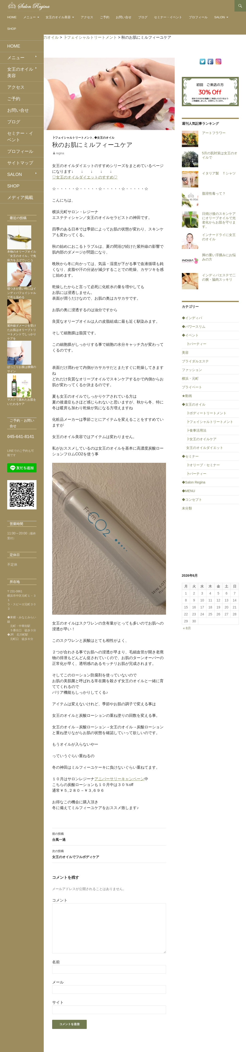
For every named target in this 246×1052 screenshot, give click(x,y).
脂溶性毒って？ (214, 193)
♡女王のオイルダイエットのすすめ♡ (84, 177)
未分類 (187, 508)
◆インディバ (192, 318)
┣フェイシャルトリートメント (72, 137)
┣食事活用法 (196, 430)
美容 (185, 352)
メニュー (29, 17)
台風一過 (109, 836)
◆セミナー (190, 456)
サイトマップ (20, 163)
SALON (219, 17)
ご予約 (104, 17)
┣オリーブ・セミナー (203, 465)
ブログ (143, 17)
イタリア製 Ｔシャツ (219, 173)
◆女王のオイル (104, 137)
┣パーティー (196, 344)
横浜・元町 (190, 378)
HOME (12, 17)
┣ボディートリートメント (206, 413)
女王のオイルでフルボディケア (109, 853)
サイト (58, 1002)
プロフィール (198, 17)
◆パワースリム (193, 326)
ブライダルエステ (195, 361)
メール (58, 982)
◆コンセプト (192, 499)
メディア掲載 (20, 197)
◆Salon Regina (193, 482)
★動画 (187, 396)
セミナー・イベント (168, 17)
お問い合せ (123, 17)
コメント (60, 900)
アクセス (87, 17)
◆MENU (188, 491)
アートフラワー (214, 133)
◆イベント (190, 335)
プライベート (192, 387)
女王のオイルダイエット (204, 448)
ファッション (192, 370)
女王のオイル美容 (58, 17)
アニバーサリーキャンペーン (119, 779)
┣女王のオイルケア (201, 439)
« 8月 (187, 628)
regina (60, 153)
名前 (56, 962)
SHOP (11, 29)
